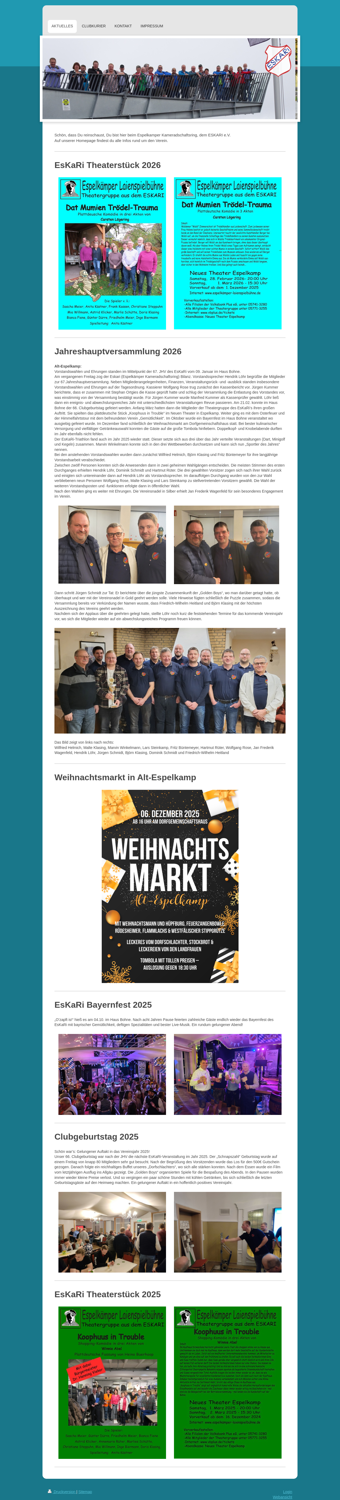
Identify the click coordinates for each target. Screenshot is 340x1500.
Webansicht (282, 1497)
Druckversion (62, 1492)
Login (287, 1492)
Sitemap (85, 1492)
